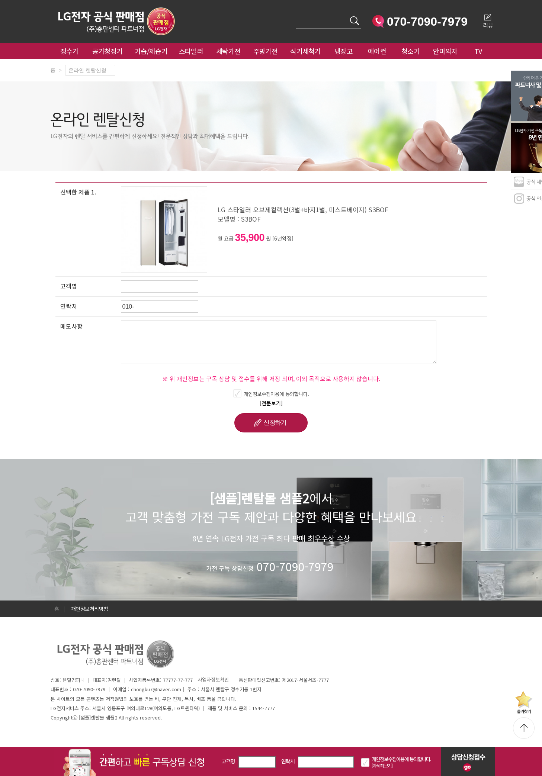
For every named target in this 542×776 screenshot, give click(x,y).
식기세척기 (305, 51)
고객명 (228, 761)
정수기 (69, 51)
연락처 (288, 761)
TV (478, 51)
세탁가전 (228, 51)
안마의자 (447, 51)
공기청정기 (107, 51)
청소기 (410, 51)
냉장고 (343, 51)
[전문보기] (271, 403)
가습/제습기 (151, 51)
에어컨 (377, 51)
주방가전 (265, 51)
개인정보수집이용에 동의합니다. (276, 393)
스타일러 (191, 51)
